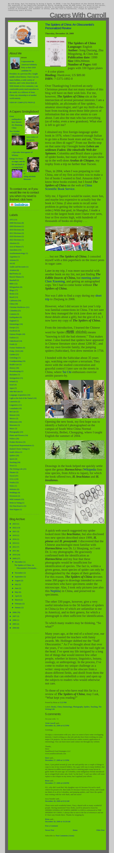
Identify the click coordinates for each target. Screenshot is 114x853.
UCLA (12, 479)
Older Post (100, 830)
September (19, 577)
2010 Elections (15, 230)
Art (11, 263)
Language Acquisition (18, 395)
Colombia (13, 310)
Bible (12, 284)
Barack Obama (15, 277)
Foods (12, 344)
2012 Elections (15, 233)
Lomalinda (14, 408)
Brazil (12, 297)
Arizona (13, 260)
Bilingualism (14, 287)
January (18, 607)
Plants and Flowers (17, 435)
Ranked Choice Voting (18, 449)
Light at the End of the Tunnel (21, 398)
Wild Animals (15, 499)
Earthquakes (14, 317)
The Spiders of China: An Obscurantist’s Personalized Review (69, 26)
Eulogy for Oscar (16, 158)
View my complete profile (22, 102)
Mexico (12, 418)
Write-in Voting (16, 503)
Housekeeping (15, 371)
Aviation (13, 270)
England (13, 321)
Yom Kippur (14, 509)
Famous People (15, 334)
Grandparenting (16, 361)
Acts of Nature (15, 246)
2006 (14, 620)
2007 (14, 616)
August (18, 580)
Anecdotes (14, 250)
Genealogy (14, 358)
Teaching (94, 707)
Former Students (16, 348)
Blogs (12, 290)
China (59, 707)
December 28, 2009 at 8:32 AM (57, 801)
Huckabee (13, 374)
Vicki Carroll (50, 723)
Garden (12, 354)
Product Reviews (16, 442)
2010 (14, 554)
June (17, 588)
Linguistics (14, 405)
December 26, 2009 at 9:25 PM (57, 725)
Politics (12, 438)
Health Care (14, 364)
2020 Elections (15, 236)
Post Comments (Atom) (65, 835)
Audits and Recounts (18, 267)
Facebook (13, 331)
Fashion (13, 337)
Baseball (13, 280)
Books (53, 707)
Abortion (13, 243)
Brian (47, 781)
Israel (12, 385)
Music (12, 428)
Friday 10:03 (14, 351)
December (19, 562)
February (18, 603)
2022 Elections (15, 240)
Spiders (87, 707)
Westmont (13, 496)
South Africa (14, 452)
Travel (12, 476)
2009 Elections (15, 226)
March (17, 600)
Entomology (67, 707)
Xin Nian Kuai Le (16, 506)
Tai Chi (67, 372)
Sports (12, 459)
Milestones (14, 422)
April (17, 596)
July (17, 584)
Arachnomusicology (17, 253)
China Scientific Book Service (68, 187)
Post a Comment (51, 826)
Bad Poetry (14, 273)
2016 (14, 539)
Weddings (13, 492)
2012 (14, 547)
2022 (14, 527)
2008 (14, 612)
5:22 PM (63, 702)
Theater (12, 472)
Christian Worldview (18, 307)
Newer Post (49, 830)
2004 (14, 628)
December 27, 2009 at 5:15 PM (57, 760)
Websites (13, 489)
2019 (14, 535)
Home (75, 830)
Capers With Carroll (78, 15)
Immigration (14, 378)
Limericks (13, 401)
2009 (14, 558)
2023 (14, 524)
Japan (12, 388)
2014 (14, 543)
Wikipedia (90, 469)
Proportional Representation (20, 445)
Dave (47, 758)
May (17, 592)
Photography (78, 707)
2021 (14, 531)
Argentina (13, 257)
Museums (13, 425)
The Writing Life (16, 469)
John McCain (15, 391)
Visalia (12, 482)
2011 (14, 551)
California (13, 300)
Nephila (55, 591)
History (12, 368)
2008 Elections (15, 223)
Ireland (12, 381)
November (19, 573)
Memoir (13, 415)
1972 (11, 220)
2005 (14, 624)
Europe (12, 327)
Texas (12, 465)
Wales (12, 486)
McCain (13, 412)
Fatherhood (14, 341)
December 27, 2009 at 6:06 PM (57, 783)
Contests (13, 314)
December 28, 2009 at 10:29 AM (57, 821)
